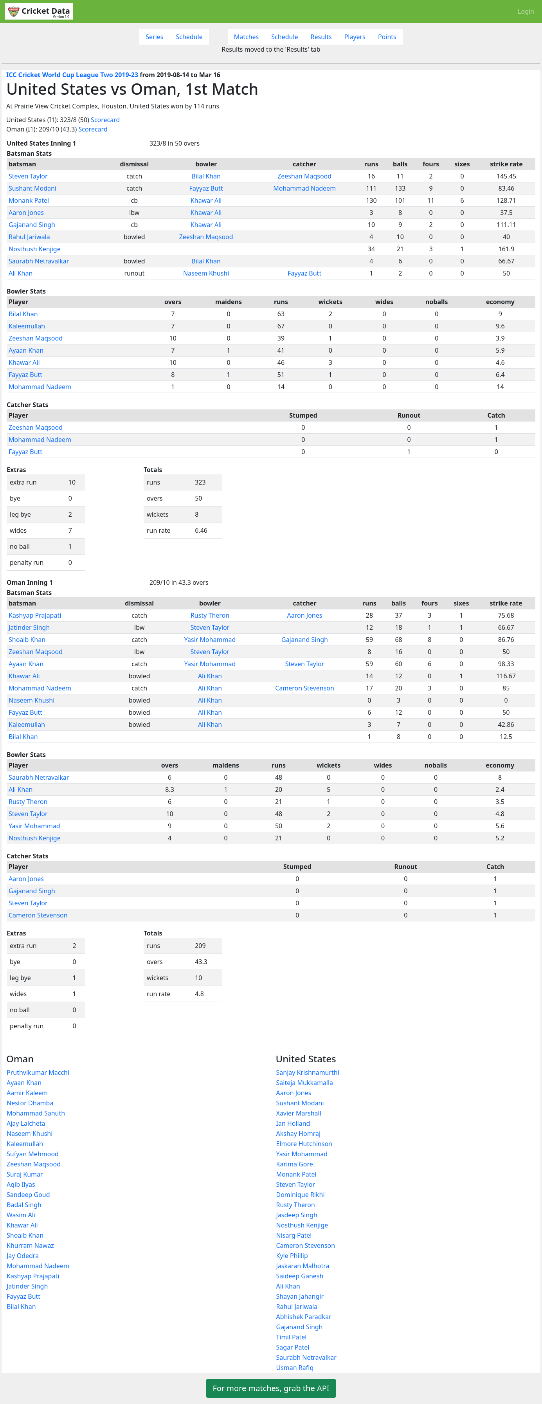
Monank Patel (29, 200)
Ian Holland (293, 1123)
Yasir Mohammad (210, 639)
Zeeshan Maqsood (304, 176)
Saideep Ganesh (300, 1276)
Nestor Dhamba (30, 1103)
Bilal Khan (206, 176)
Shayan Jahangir (300, 1296)
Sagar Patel (293, 1347)
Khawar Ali (206, 200)
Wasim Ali (21, 1215)
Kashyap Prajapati (35, 615)
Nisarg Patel (294, 1235)
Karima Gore (294, 1164)
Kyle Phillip (292, 1255)
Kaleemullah (27, 326)
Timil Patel (291, 1337)
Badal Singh (24, 1204)
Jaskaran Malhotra (303, 1266)
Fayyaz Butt (206, 188)
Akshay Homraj (298, 1133)
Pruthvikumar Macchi (38, 1072)
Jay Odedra (23, 1255)
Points (387, 36)
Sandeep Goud (28, 1194)
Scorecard (105, 119)
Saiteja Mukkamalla (304, 1082)
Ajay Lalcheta (26, 1123)
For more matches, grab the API (270, 1388)
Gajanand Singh (32, 224)
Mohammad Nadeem (304, 188)
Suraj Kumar (25, 1174)
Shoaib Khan (27, 639)
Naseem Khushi (206, 273)
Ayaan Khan (26, 350)
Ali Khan (20, 273)
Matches (246, 36)
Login (526, 11)
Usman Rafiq (295, 1367)
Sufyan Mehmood (33, 1154)
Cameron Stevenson (304, 688)
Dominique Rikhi (300, 1194)
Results (321, 36)
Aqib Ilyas (21, 1184)
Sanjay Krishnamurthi (307, 1072)
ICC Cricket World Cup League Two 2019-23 (72, 74)
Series (154, 36)
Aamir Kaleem (27, 1093)
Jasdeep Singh (296, 1215)
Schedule (189, 36)
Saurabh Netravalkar (39, 261)
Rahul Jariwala (29, 236)
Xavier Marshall (298, 1113)
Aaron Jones (26, 212)
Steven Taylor (28, 176)
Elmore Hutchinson (304, 1143)
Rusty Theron (210, 615)
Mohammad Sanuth (36, 1113)
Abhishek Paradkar (303, 1316)
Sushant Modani (32, 188)
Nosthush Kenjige (35, 249)
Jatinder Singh (29, 627)
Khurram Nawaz (30, 1245)
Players (355, 36)
